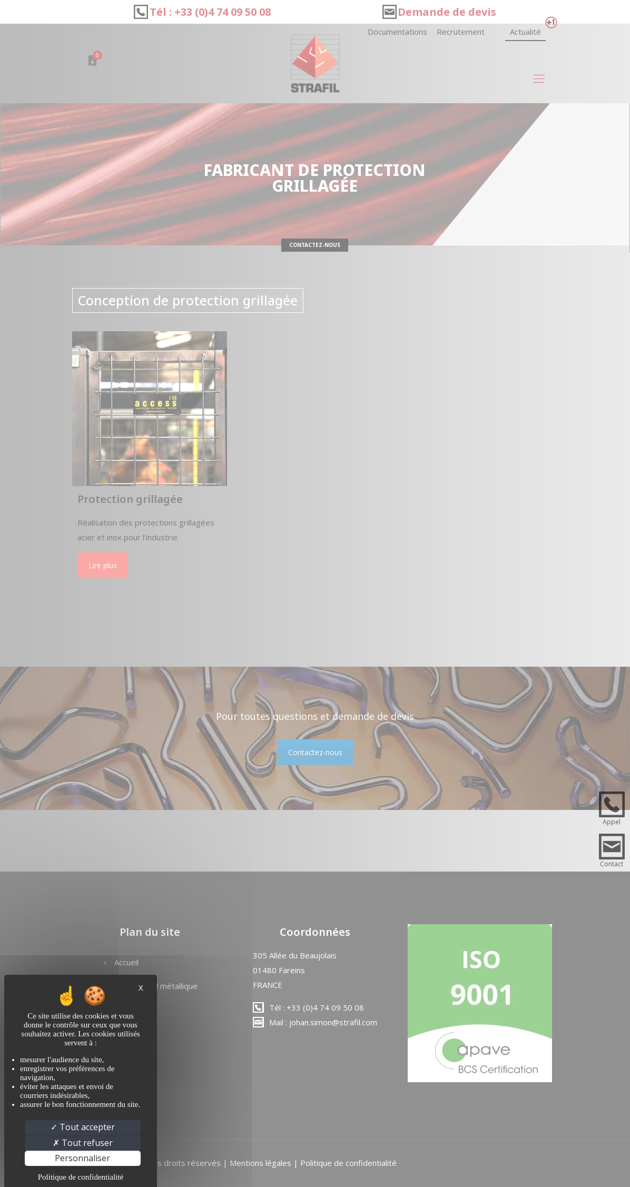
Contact (611, 863)
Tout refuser (83, 1143)
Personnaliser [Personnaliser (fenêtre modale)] (82, 1158)
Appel (612, 821)
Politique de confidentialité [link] (80, 1177)
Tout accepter (83, 1127)
